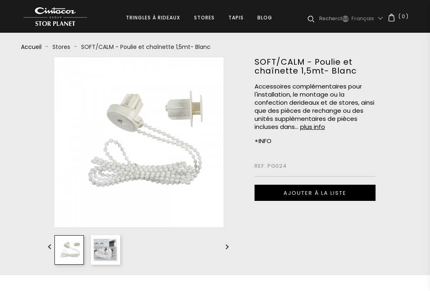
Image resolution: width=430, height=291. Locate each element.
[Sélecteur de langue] (368, 18)
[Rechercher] (330, 18)
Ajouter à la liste (315, 193)
